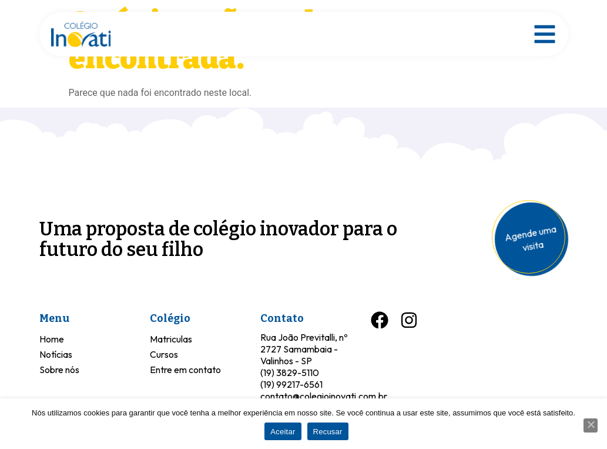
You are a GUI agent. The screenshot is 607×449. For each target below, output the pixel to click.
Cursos (164, 354)
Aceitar (282, 431)
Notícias (55, 354)
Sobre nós (59, 369)
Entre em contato (185, 369)
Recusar (328, 431)
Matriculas (171, 339)
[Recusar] (590, 425)
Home (51, 339)
